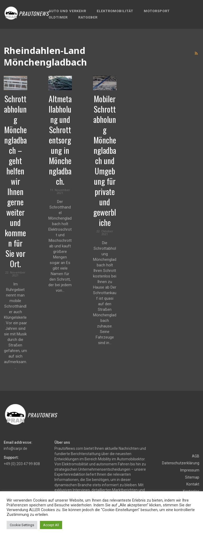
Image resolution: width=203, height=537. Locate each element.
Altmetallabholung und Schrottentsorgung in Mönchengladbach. (60, 140)
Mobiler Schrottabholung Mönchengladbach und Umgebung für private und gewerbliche (104, 160)
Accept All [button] (51, 525)
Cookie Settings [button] (22, 525)
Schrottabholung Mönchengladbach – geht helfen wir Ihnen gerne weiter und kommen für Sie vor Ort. (15, 181)
